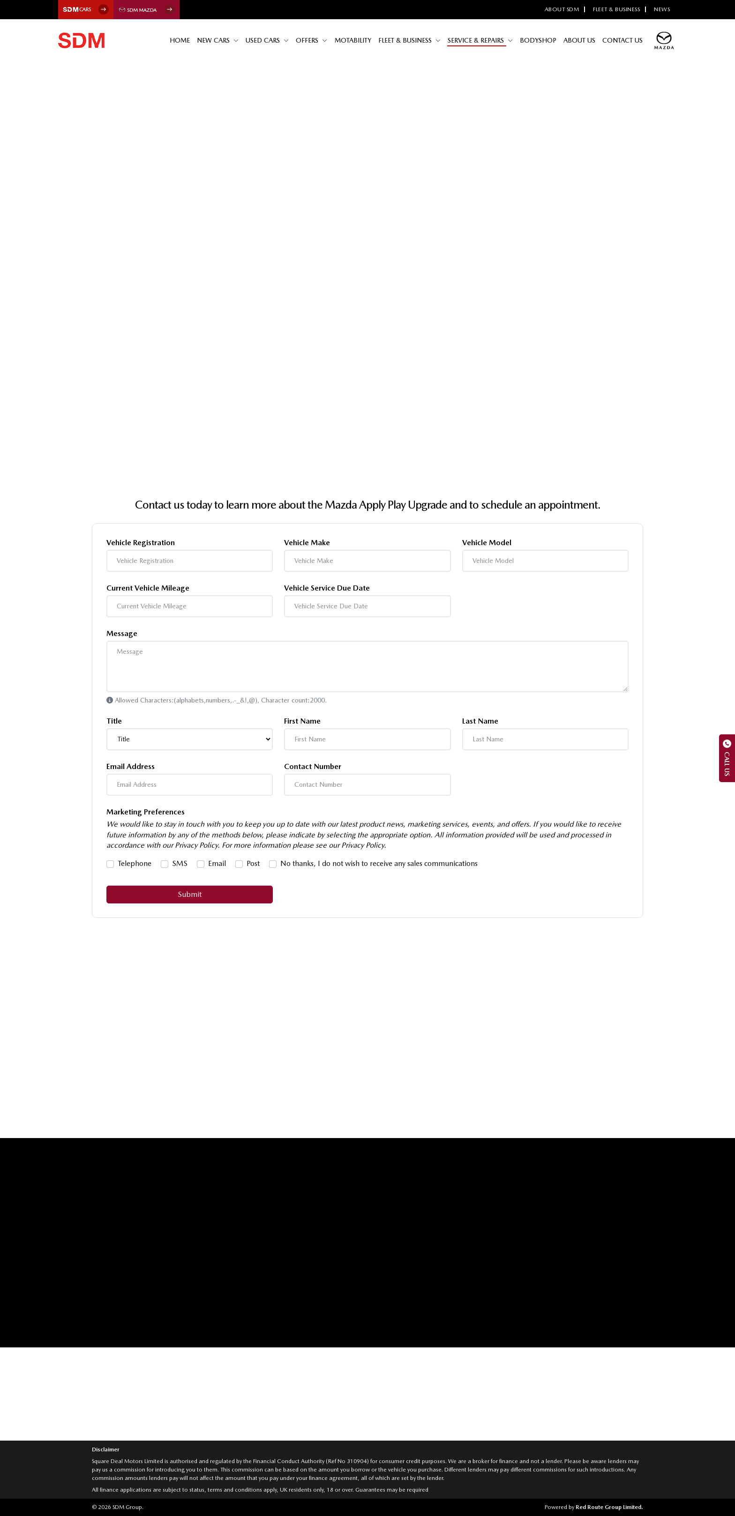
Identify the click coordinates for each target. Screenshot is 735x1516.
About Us (580, 40)
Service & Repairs (479, 40)
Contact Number (312, 766)
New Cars (219, 40)
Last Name (480, 721)
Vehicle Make (307, 543)
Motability (356, 40)
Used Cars (268, 40)
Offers (312, 40)
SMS (180, 863)
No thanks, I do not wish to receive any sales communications (379, 863)
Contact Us (623, 40)
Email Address (130, 766)
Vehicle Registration (140, 543)
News (662, 9)
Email (217, 863)
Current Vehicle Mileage (147, 588)
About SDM (562, 9)
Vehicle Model (486, 543)
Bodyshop (539, 40)
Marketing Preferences (145, 812)
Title (114, 721)
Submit (190, 894)
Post (253, 863)
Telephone (134, 863)
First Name (302, 721)
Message (121, 633)
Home (185, 40)
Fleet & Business (616, 9)
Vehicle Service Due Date (327, 588)
